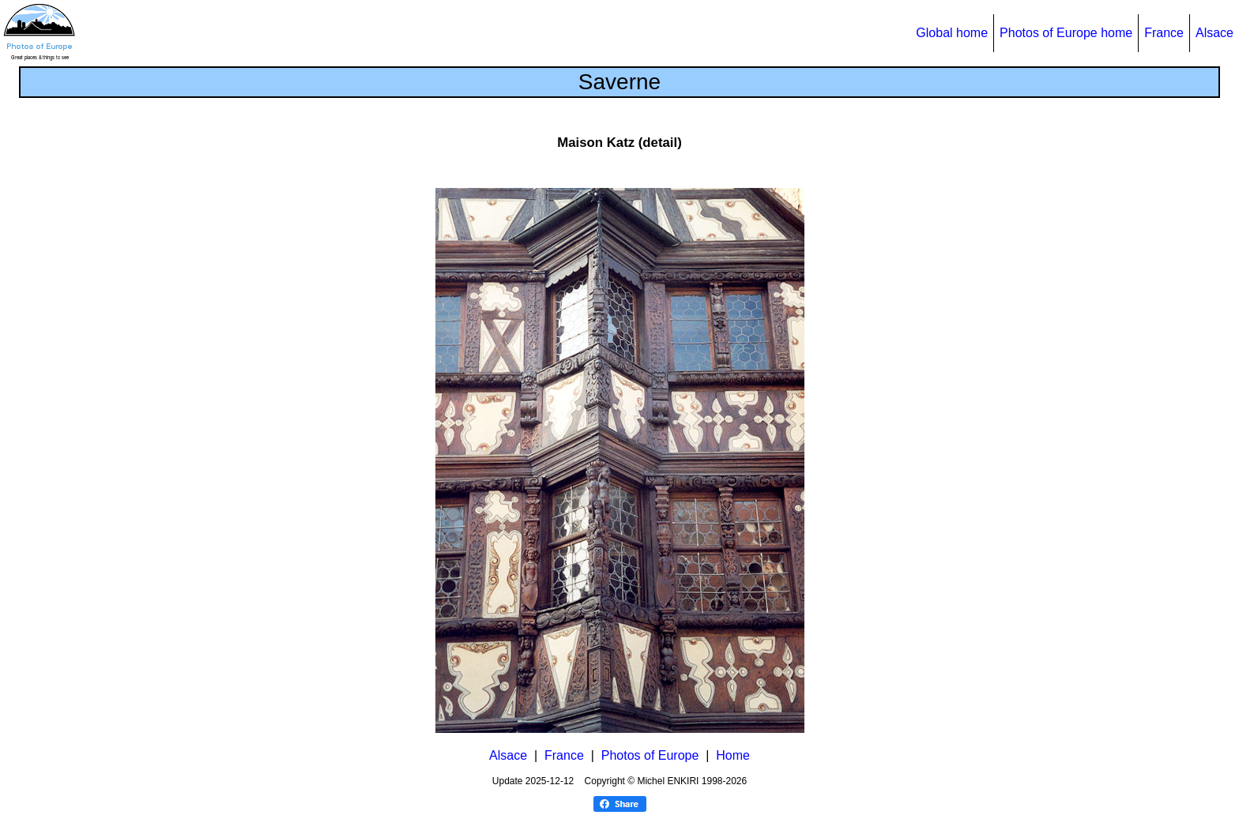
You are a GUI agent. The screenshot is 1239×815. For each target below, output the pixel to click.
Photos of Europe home (1066, 32)
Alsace (1214, 32)
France (1164, 32)
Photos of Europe (650, 755)
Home (733, 755)
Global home (952, 32)
